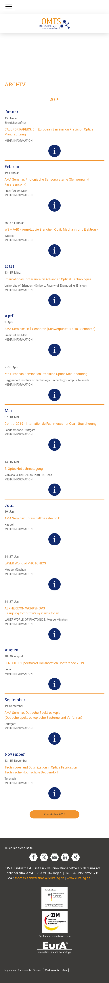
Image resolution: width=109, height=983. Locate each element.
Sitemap (37, 970)
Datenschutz (24, 970)
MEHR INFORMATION (18, 140)
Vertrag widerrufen (56, 970)
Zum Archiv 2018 (54, 814)
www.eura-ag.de (78, 878)
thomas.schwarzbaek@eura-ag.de (39, 878)
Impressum (10, 970)
